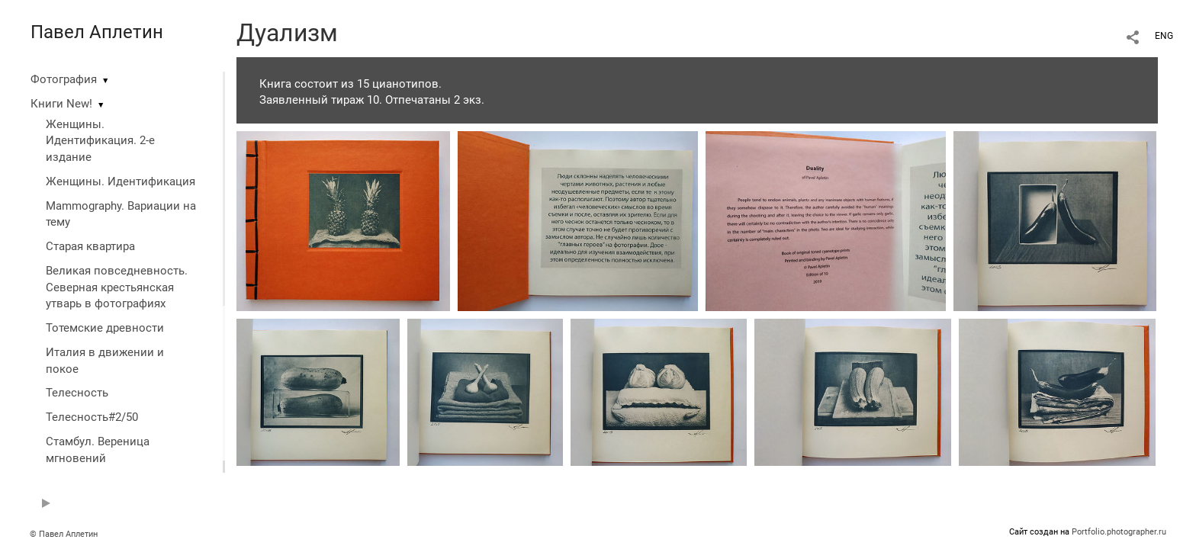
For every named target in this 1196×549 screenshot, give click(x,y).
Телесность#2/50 (92, 417)
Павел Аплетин (97, 32)
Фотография (64, 79)
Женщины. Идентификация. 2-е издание (100, 141)
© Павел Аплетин (64, 534)
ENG (1164, 35)
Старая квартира (90, 246)
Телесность (77, 393)
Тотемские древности (105, 328)
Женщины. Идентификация (120, 181)
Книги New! (61, 104)
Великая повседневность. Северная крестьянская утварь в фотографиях (117, 287)
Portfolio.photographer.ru (1119, 532)
